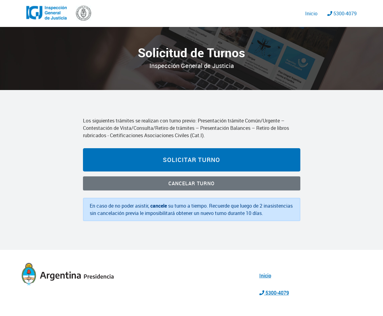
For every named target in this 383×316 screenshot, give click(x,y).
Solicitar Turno (191, 160)
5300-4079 (342, 13)
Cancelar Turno (191, 183)
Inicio (311, 13)
